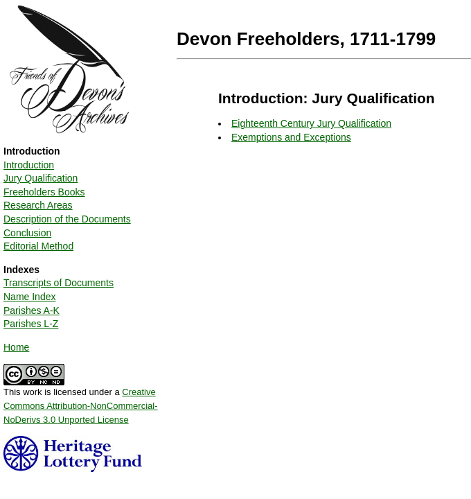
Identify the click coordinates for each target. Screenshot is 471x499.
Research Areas (38, 205)
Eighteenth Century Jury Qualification (311, 123)
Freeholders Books (44, 192)
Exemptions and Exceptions (291, 137)
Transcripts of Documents (58, 282)
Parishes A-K (31, 310)
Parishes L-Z (30, 323)
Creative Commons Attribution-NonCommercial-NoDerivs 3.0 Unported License (80, 405)
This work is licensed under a (80, 400)
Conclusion (27, 232)
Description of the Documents (67, 219)
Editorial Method (38, 246)
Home (16, 347)
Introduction (28, 164)
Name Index (29, 296)
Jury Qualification (40, 178)
